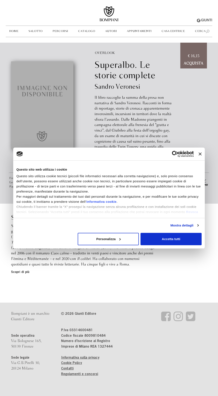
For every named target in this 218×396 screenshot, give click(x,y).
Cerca (200, 31)
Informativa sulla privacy (80, 358)
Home (14, 31)
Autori (111, 31)
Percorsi (60, 31)
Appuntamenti (139, 31)
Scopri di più (20, 272)
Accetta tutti (171, 239)
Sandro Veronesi (117, 87)
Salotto (36, 31)
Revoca (192, 212)
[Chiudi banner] (200, 153)
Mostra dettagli (181, 225)
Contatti (67, 368)
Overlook (105, 53)
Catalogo (86, 31)
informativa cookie (101, 201)
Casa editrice (173, 31)
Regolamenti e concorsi (79, 374)
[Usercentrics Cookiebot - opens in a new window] (175, 154)
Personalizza (108, 239)
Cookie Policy (71, 363)
